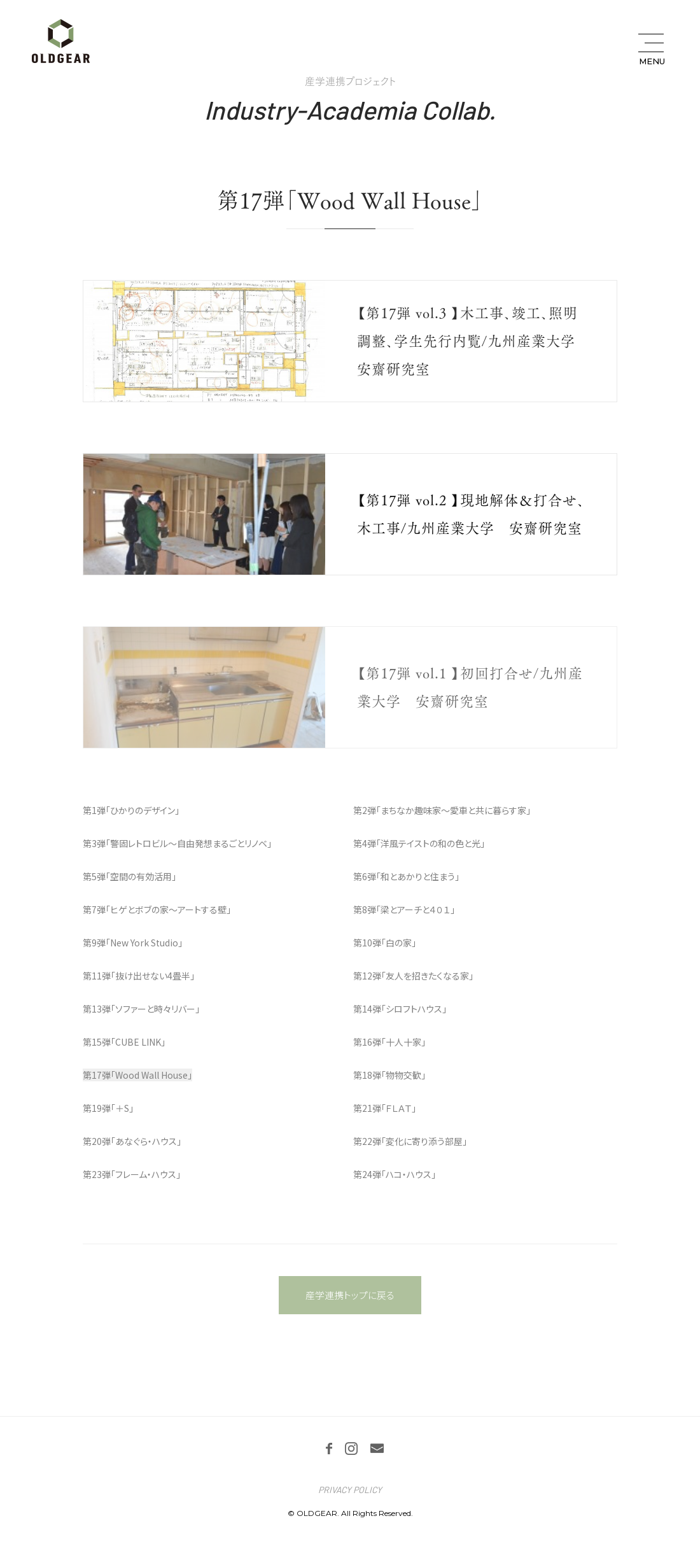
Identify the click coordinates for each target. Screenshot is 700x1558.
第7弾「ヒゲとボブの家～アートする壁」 (157, 909)
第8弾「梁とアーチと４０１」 (404, 909)
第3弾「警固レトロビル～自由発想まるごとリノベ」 (177, 843)
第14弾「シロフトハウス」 (400, 1008)
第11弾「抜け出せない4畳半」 (139, 975)
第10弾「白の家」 (384, 942)
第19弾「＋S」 (108, 1108)
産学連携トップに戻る (350, 1295)
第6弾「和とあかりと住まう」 (406, 876)
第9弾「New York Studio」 (133, 942)
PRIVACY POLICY (350, 1489)
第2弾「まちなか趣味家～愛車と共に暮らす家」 (442, 810)
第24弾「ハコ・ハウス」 (394, 1174)
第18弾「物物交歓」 (389, 1075)
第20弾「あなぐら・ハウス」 (132, 1141)
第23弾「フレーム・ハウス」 (132, 1174)
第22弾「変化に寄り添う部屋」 (410, 1141)
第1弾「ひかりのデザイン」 (131, 810)
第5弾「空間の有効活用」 (129, 876)
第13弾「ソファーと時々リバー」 (141, 1008)
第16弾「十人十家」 (389, 1041)
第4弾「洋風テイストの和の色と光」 (419, 843)
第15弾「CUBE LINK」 (124, 1041)
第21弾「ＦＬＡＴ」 (384, 1108)
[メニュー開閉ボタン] (650, 49)
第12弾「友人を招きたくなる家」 (413, 975)
